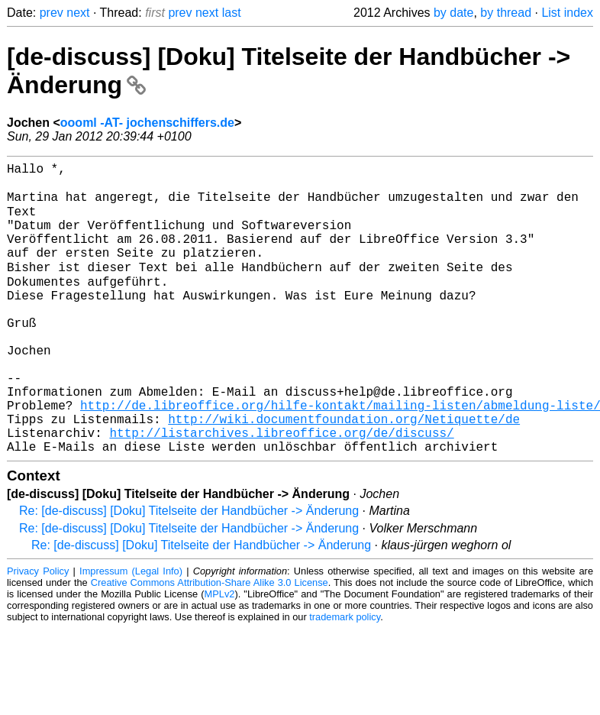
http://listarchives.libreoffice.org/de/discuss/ (281, 490)
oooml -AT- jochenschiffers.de (147, 122)
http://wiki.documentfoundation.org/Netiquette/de (344, 473)
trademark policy (344, 678)
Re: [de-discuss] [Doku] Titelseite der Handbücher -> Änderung (189, 571)
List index (567, 12)
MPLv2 (220, 655)
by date (453, 12)
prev (51, 12)
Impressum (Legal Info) (130, 632)
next (77, 12)
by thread (505, 12)
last (231, 12)
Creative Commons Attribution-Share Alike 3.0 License (209, 643)
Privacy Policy (38, 632)
